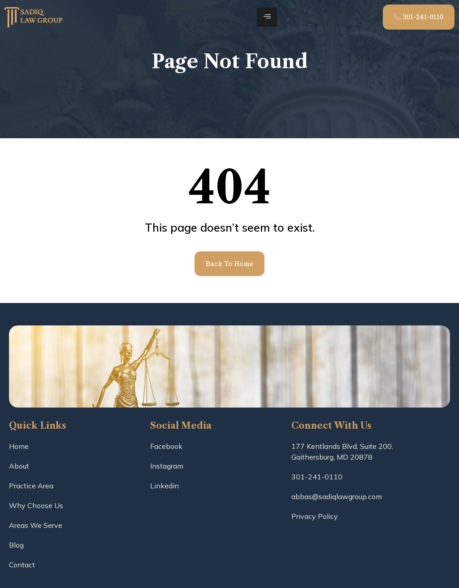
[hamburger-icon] (267, 17)
